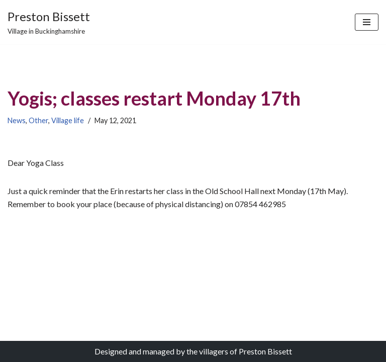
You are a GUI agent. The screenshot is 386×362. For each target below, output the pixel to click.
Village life (67, 120)
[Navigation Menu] (366, 22)
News (17, 120)
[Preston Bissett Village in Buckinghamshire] (49, 22)
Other (38, 120)
